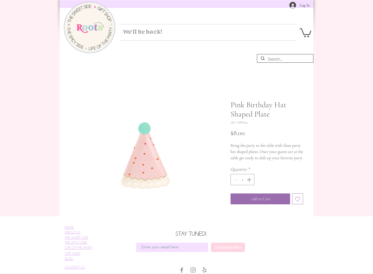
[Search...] (285, 59)
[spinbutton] (242, 179)
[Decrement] (235, 179)
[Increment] (250, 179)
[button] (305, 32)
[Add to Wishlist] (297, 198)
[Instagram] (193, 269)
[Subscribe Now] (228, 247)
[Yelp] (204, 269)
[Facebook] (181, 269)
